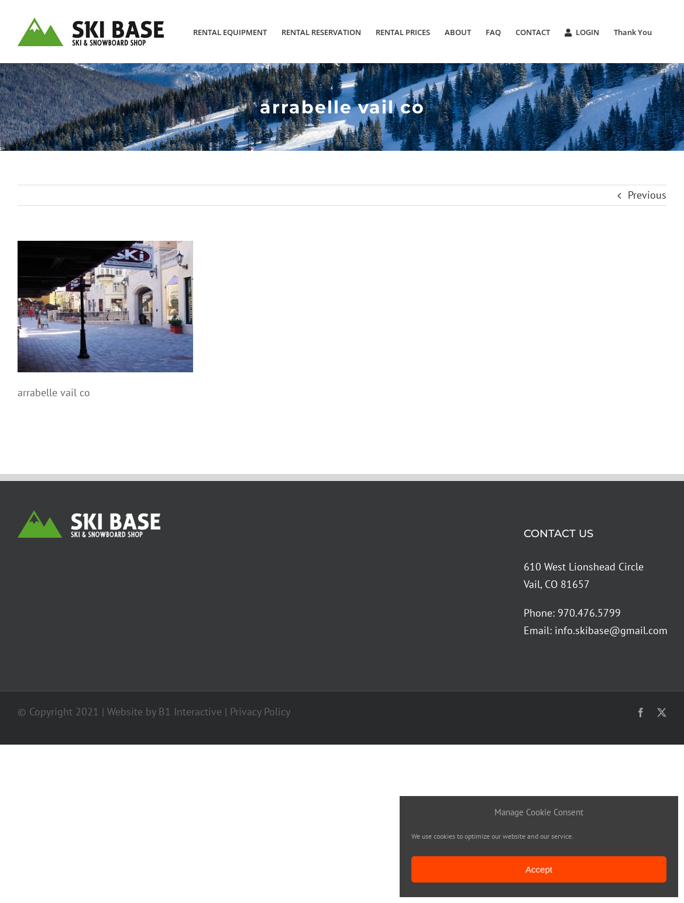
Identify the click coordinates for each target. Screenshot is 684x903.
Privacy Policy (260, 711)
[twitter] (661, 712)
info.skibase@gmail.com (611, 630)
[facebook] (640, 712)
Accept (538, 869)
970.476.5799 (589, 613)
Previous (647, 195)
